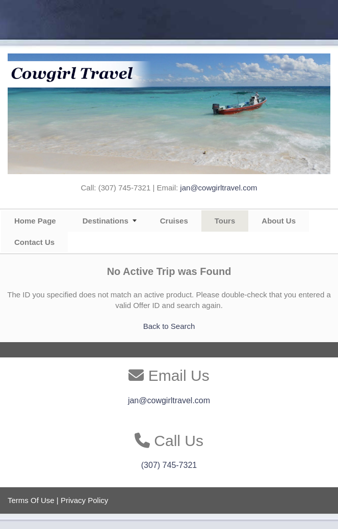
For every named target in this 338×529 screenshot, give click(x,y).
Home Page (35, 220)
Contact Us (34, 242)
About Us (279, 220)
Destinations (105, 220)
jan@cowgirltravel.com (218, 187)
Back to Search (169, 326)
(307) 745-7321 (169, 465)
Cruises (174, 220)
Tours (225, 220)
